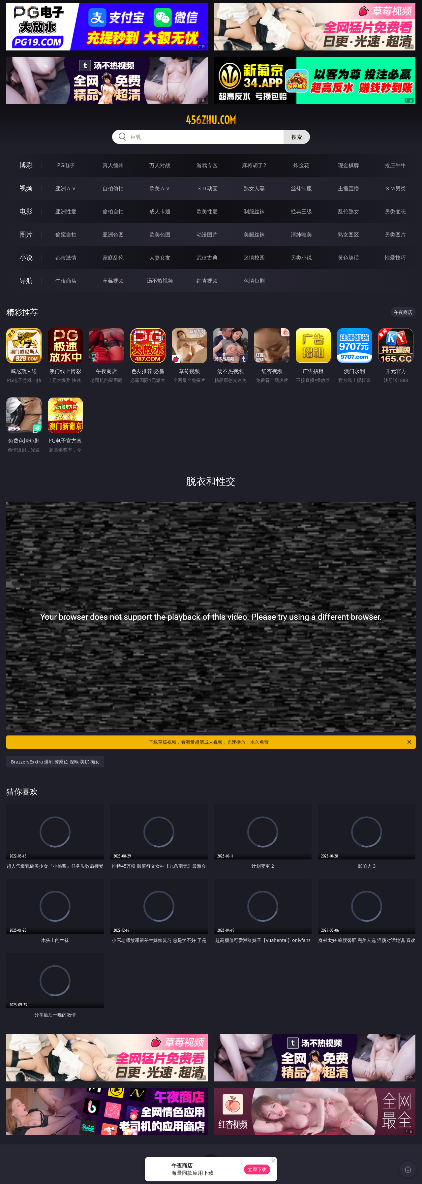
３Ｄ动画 (207, 188)
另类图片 (395, 234)
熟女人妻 (254, 188)
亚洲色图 (113, 234)
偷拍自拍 (113, 211)
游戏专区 (207, 165)
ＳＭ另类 (395, 188)
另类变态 (395, 211)
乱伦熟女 (348, 211)
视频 (26, 188)
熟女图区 (348, 234)
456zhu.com (211, 120)
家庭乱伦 (113, 257)
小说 (26, 257)
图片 (26, 234)
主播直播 (348, 188)
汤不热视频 (160, 280)
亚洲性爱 (65, 211)
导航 (26, 280)
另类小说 (301, 257)
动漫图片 (207, 234)
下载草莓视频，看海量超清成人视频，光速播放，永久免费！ (280, 742)
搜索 (296, 136)
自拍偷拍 (113, 188)
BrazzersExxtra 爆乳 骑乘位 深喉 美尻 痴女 (55, 762)
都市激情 (65, 257)
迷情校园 (254, 257)
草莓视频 (113, 280)
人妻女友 (159, 257)
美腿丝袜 (254, 234)
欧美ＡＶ (159, 188)
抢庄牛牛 (395, 165)
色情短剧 (254, 280)
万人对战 (159, 165)
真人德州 (113, 165)
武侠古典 (207, 257)
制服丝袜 (254, 211)
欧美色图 (159, 234)
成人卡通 (159, 211)
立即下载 (257, 1169)
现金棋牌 (348, 165)
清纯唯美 (301, 234)
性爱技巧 (395, 257)
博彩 (26, 165)
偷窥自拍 (65, 234)
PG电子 (66, 165)
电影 (26, 211)
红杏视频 (207, 280)
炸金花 (301, 165)
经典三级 (301, 211)
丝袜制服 (301, 188)
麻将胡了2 (254, 165)
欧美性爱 (207, 211)
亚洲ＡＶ (65, 188)
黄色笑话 (348, 257)
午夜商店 (65, 280)
